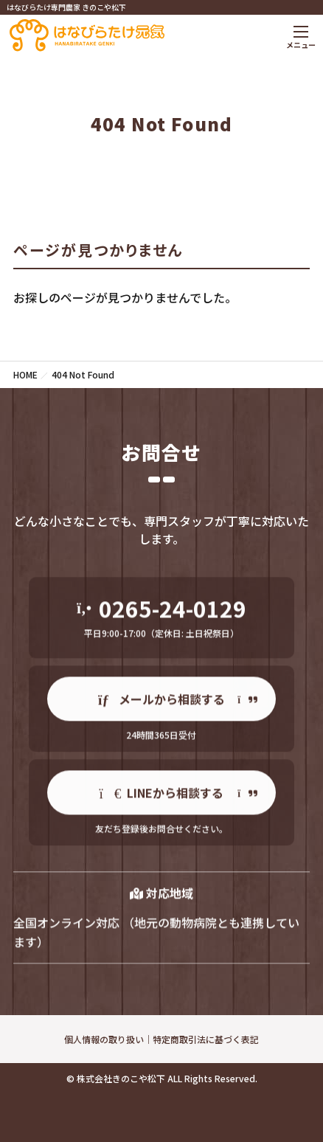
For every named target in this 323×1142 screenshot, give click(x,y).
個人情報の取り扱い (104, 1039)
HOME (25, 374)
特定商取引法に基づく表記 (206, 1039)
